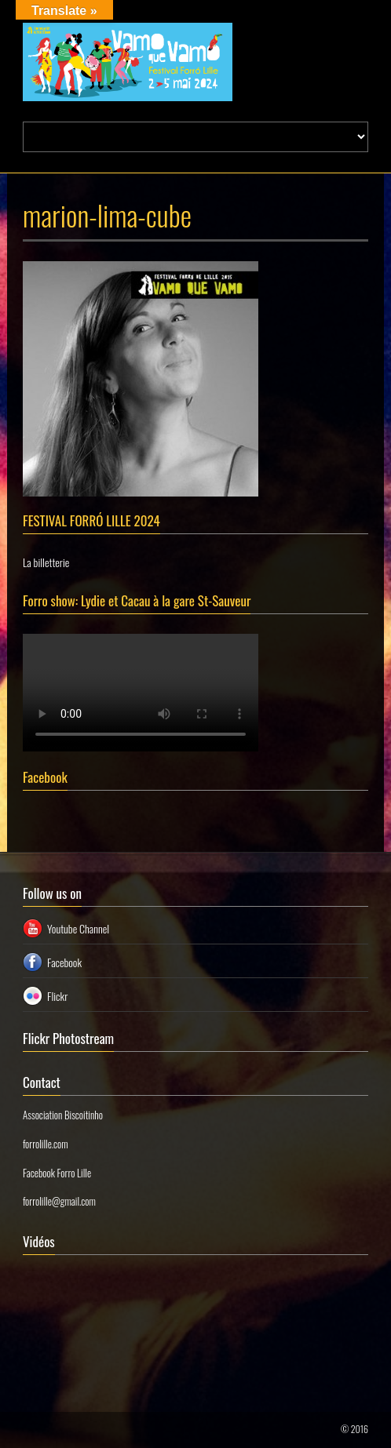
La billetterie (46, 562)
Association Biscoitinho (63, 1114)
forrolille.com (45, 1143)
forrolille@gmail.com (59, 1201)
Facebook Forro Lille (57, 1173)
